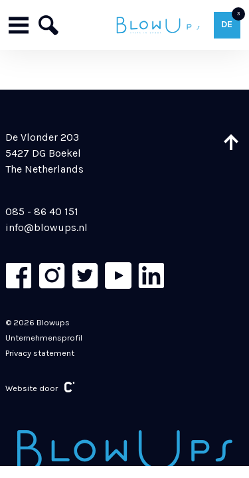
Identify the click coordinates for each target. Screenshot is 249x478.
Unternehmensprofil (43, 338)
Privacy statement (39, 353)
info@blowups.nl (46, 227)
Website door (40, 387)
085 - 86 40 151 (41, 211)
